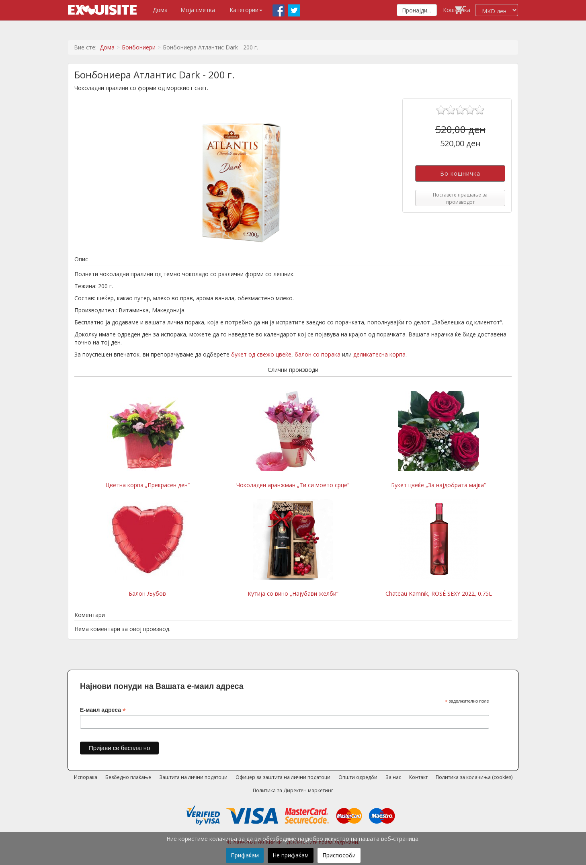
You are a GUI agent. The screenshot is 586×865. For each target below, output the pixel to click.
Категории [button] (245, 10)
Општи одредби (357, 777)
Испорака (85, 777)
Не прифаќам (291, 855)
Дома (160, 10)
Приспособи (339, 855)
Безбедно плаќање (128, 777)
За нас (393, 777)
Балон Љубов (147, 548)
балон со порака (317, 354)
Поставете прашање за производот (460, 198)
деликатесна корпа (379, 354)
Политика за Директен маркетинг (293, 790)
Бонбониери (139, 47)
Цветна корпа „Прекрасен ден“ (147, 440)
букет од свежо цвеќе (261, 354)
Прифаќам (245, 855)
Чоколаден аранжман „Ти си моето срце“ (292, 440)
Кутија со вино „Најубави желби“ (293, 548)
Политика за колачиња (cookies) (474, 777)
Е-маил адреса (103, 710)
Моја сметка (197, 10)
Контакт (418, 777)
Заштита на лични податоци (193, 777)
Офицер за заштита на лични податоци (283, 777)
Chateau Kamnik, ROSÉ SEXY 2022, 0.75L (438, 548)
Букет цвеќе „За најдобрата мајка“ (438, 440)
